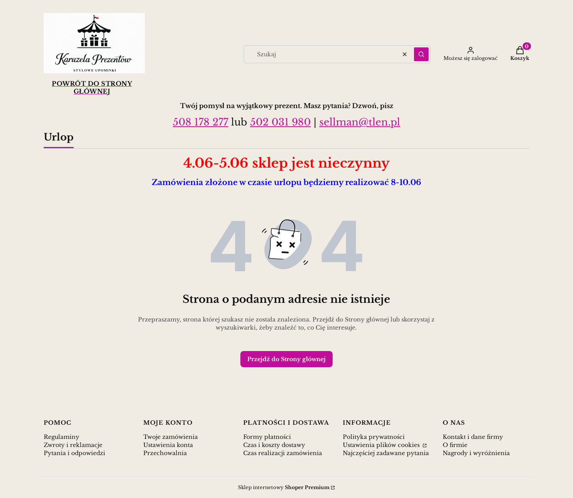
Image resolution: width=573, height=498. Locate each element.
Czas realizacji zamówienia (282, 453)
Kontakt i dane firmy (473, 437)
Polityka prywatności (374, 437)
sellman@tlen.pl (359, 122)
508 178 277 (200, 122)
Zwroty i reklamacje (73, 445)
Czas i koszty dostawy (274, 445)
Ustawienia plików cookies (382, 445)
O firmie (455, 445)
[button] (421, 54)
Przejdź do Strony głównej (286, 359)
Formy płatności (267, 437)
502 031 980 (280, 122)
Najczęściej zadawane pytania (386, 453)
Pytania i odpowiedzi (74, 453)
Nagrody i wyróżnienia (476, 453)
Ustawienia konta (168, 445)
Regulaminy (61, 437)
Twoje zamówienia (170, 437)
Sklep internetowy (283, 487)
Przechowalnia (165, 453)
